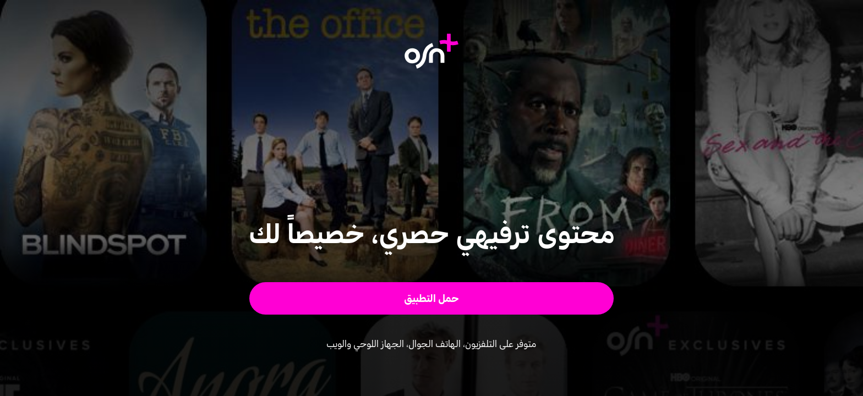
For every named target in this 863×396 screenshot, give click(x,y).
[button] (431, 298)
